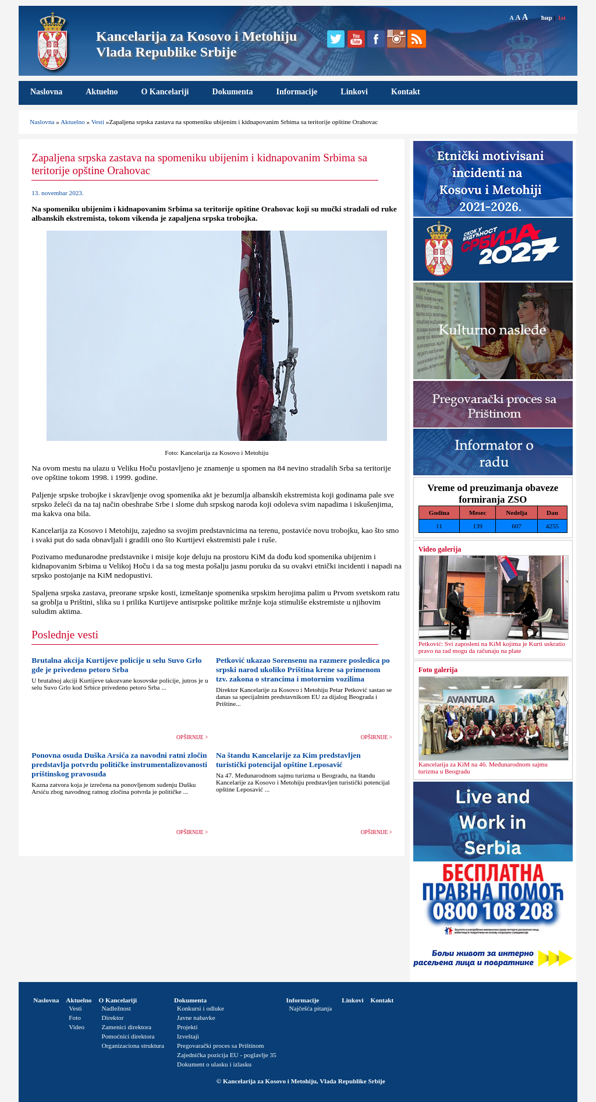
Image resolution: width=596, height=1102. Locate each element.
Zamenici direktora (126, 1026)
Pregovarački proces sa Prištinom (220, 1045)
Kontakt (405, 91)
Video (76, 1026)
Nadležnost (115, 1008)
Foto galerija (437, 670)
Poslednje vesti (64, 634)
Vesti (97, 121)
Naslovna (46, 91)
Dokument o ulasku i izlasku (214, 1064)
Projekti (187, 1026)
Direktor (112, 1017)
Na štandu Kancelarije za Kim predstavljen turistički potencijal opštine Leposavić (288, 760)
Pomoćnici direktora (127, 1036)
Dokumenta (232, 91)
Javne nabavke (196, 1017)
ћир (546, 17)
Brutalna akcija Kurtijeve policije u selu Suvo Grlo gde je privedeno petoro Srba (116, 665)
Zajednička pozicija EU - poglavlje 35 (226, 1054)
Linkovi (354, 91)
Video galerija (440, 549)
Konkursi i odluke (200, 1008)
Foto (75, 1017)
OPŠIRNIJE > (192, 737)
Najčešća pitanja (310, 1008)
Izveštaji (188, 1036)
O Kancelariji (165, 91)
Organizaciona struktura (132, 1045)
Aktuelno (102, 91)
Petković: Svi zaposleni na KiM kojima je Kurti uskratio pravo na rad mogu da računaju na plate (491, 647)
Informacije (297, 91)
